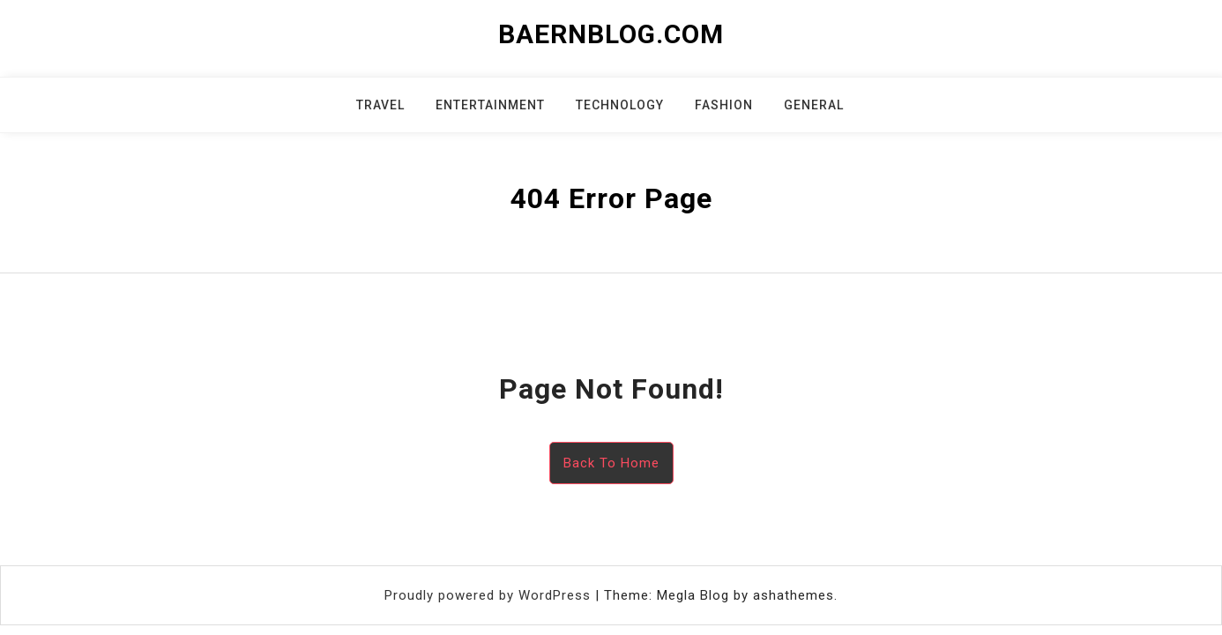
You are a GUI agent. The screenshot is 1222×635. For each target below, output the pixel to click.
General (814, 105)
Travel (380, 105)
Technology (620, 105)
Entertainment (490, 105)
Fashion (724, 105)
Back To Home (611, 463)
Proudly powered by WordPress (489, 595)
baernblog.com (611, 34)
